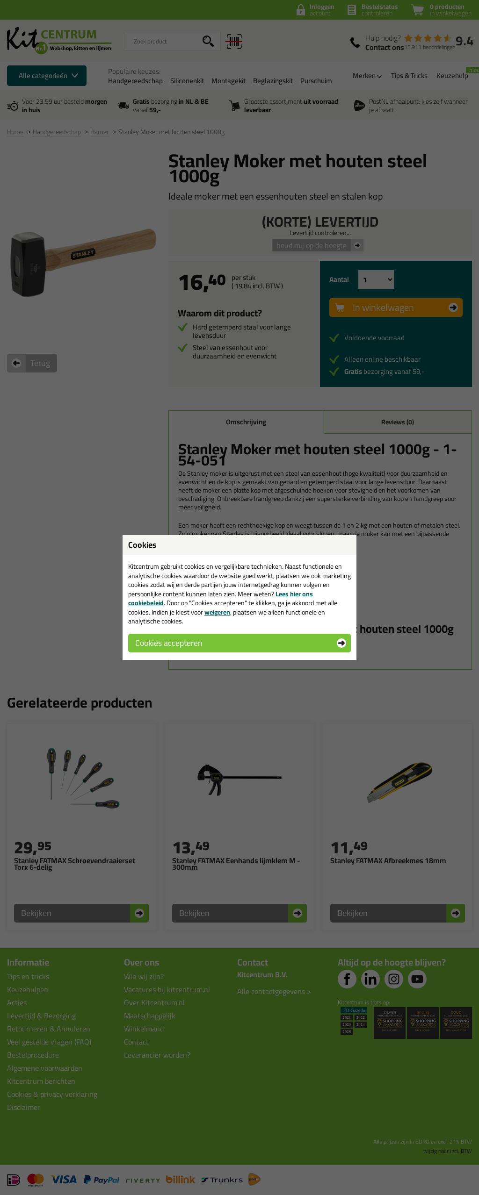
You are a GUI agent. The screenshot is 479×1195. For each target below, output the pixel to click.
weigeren (217, 612)
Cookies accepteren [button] (168, 643)
